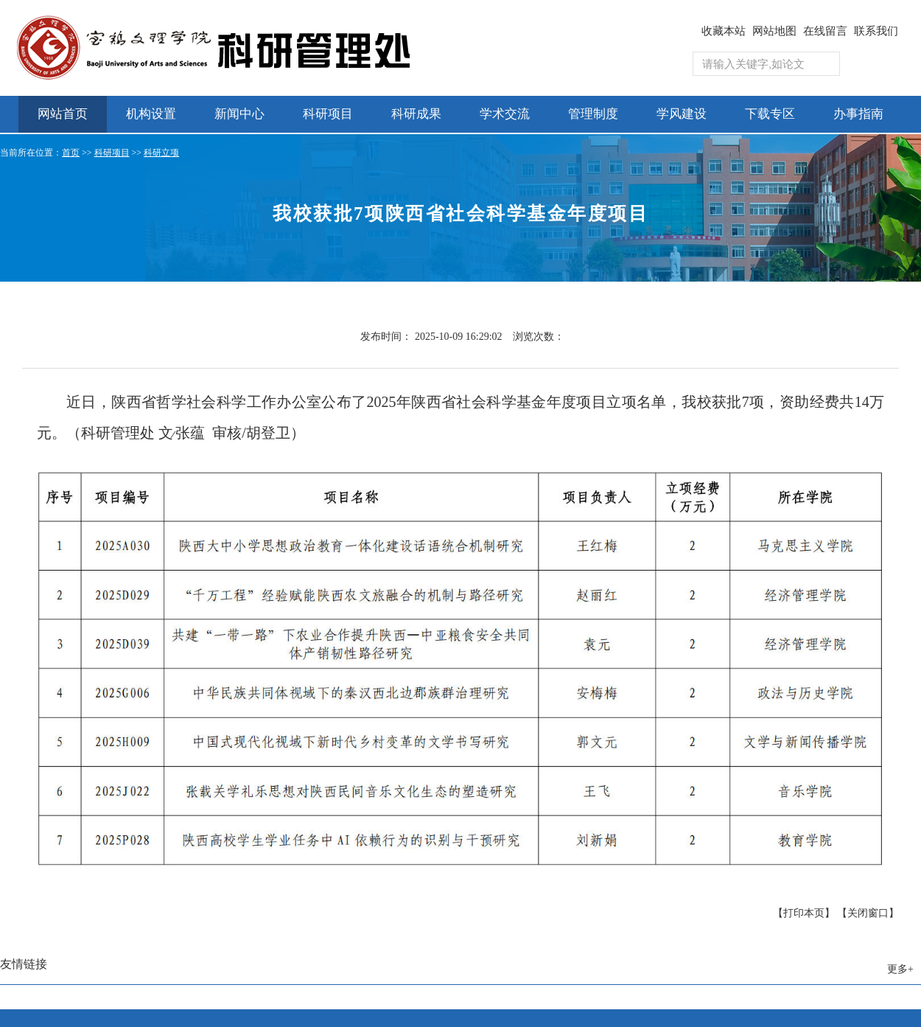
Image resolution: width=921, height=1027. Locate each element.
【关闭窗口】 (868, 913)
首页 (71, 152)
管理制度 (593, 114)
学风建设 (681, 114)
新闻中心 (239, 114)
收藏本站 (723, 31)
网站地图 (774, 31)
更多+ (900, 969)
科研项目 (328, 114)
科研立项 (161, 152)
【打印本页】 (804, 913)
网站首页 (63, 114)
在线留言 (825, 31)
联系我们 (876, 31)
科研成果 (416, 114)
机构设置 (151, 114)
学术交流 (505, 114)
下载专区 (770, 114)
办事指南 (858, 114)
